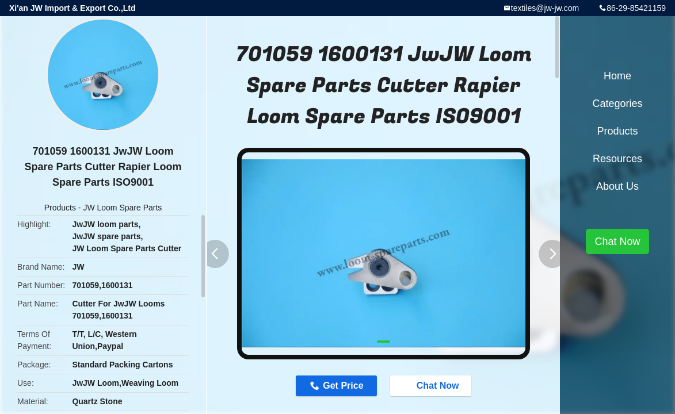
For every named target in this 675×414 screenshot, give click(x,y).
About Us (617, 186)
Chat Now (432, 385)
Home (617, 76)
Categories (617, 103)
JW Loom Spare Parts (122, 207)
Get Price (343, 385)
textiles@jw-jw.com (545, 8)
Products (60, 207)
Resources (617, 158)
